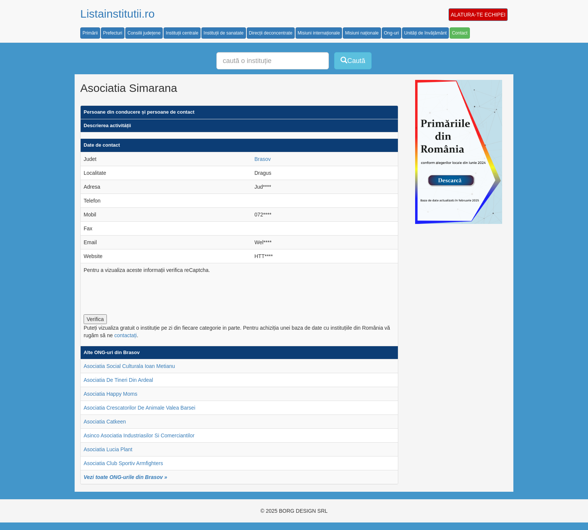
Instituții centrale (182, 33)
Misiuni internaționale (319, 33)
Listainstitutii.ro (117, 14)
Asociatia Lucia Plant (108, 449)
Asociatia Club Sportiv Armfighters (123, 463)
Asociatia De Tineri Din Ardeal (118, 380)
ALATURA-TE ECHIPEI (478, 15)
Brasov (262, 159)
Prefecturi (112, 33)
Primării (90, 33)
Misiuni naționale (361, 33)
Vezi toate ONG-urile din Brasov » (125, 477)
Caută (352, 61)
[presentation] (141, 292)
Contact (459, 33)
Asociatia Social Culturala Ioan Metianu (129, 366)
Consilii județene (144, 33)
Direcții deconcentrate (270, 33)
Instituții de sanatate (224, 33)
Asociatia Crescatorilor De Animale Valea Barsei (139, 408)
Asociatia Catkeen (105, 422)
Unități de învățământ (425, 33)
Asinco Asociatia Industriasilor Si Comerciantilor (139, 435)
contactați (125, 335)
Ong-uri (391, 33)
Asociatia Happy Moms (110, 394)
